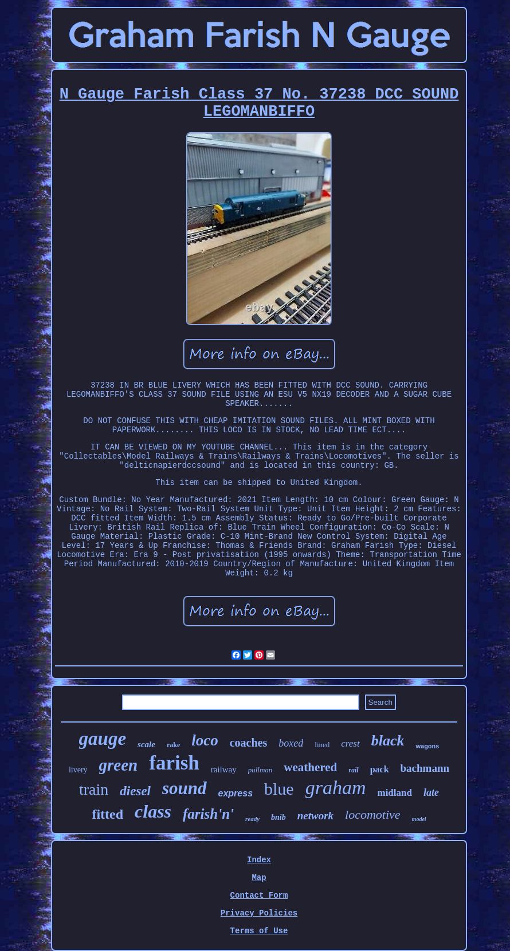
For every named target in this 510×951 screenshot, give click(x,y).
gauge (103, 738)
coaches (249, 742)
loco (204, 740)
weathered (310, 767)
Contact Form (259, 895)
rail (353, 770)
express (235, 793)
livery (78, 769)
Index (259, 860)
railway (224, 769)
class (153, 811)
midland (394, 792)
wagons (427, 746)
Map (259, 877)
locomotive (373, 814)
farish (174, 763)
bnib (278, 817)
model (419, 819)
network (315, 816)
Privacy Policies (259, 913)
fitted (107, 814)
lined (322, 744)
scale (146, 744)
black (388, 740)
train (93, 789)
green (118, 765)
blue (279, 788)
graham (335, 787)
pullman (260, 769)
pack (379, 769)
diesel (135, 791)
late (431, 792)
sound (184, 788)
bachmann (425, 768)
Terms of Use (259, 931)
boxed (290, 743)
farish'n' (208, 814)
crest (350, 743)
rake (173, 745)
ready (252, 818)
